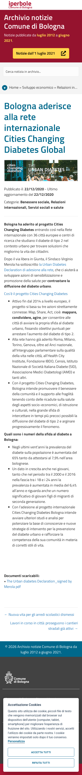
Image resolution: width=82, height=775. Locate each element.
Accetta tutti (41, 752)
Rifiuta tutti (41, 762)
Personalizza (16, 741)
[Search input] (41, 71)
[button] (41, 53)
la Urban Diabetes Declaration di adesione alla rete (35, 267)
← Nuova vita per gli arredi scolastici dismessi (39, 614)
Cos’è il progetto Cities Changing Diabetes (36, 293)
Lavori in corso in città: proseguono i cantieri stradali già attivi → (44, 625)
